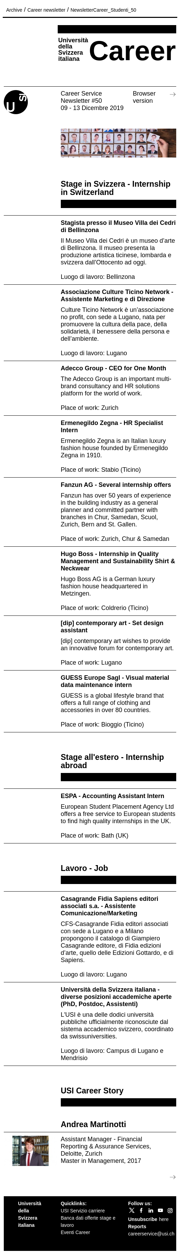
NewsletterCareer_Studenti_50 (103, 10)
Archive (14, 10)
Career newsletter (46, 10)
